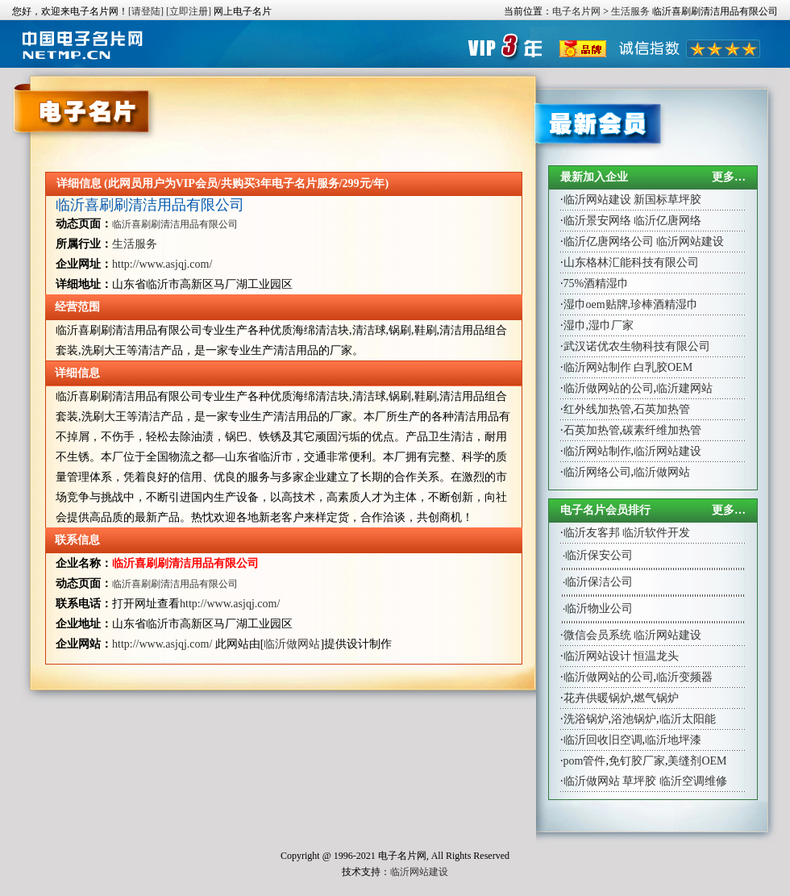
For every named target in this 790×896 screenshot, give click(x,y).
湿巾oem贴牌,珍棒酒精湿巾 (631, 304)
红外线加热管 (597, 409)
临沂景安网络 (597, 221)
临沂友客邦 (591, 533)
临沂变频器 (684, 677)
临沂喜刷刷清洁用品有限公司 (150, 205)
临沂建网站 (684, 388)
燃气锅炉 (656, 698)
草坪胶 (639, 781)
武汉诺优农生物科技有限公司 (636, 346)
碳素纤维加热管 (661, 430)
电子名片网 (576, 11)
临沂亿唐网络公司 (608, 241)
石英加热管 (662, 409)
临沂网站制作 (597, 367)
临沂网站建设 (597, 200)
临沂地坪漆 (673, 740)
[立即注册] (188, 11)
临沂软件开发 (656, 533)
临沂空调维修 (693, 781)
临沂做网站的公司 (608, 388)
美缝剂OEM (696, 761)
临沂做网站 (292, 644)
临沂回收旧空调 (602, 740)
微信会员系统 (597, 635)
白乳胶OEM (663, 367)
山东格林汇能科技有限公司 (631, 262)
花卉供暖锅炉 (597, 698)
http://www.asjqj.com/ (162, 264)
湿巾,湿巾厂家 (598, 325)
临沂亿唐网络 (667, 221)
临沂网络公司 (597, 472)
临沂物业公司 (599, 608)
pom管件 (584, 761)
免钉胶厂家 (637, 761)
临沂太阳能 (687, 719)
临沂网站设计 (597, 656)
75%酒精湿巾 (596, 283)
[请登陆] (146, 11)
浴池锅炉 (633, 719)
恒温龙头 (656, 656)
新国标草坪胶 (667, 200)
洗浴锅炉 (586, 719)
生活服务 (630, 11)
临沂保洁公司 (599, 582)
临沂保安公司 (599, 555)
